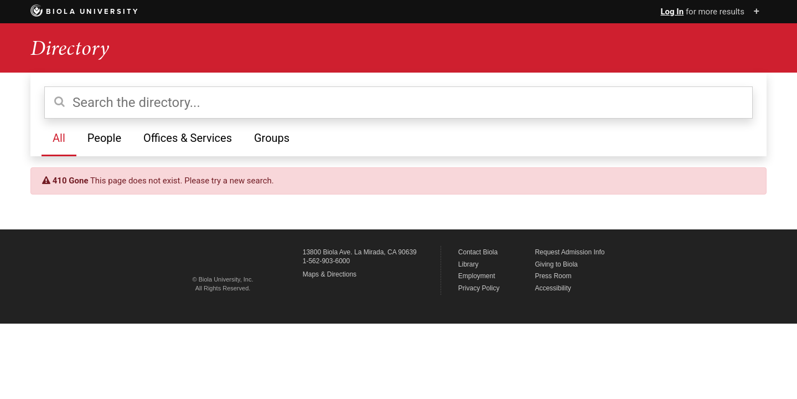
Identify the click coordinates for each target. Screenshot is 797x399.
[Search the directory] (398, 102)
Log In (672, 12)
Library (468, 264)
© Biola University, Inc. (223, 279)
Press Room (553, 276)
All (59, 138)
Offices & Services (187, 138)
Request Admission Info (569, 252)
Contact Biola (478, 252)
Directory (69, 48)
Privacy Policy (479, 288)
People (104, 138)
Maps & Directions (329, 274)
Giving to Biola (556, 264)
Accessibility (553, 288)
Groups (271, 138)
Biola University (84, 11)
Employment (476, 276)
